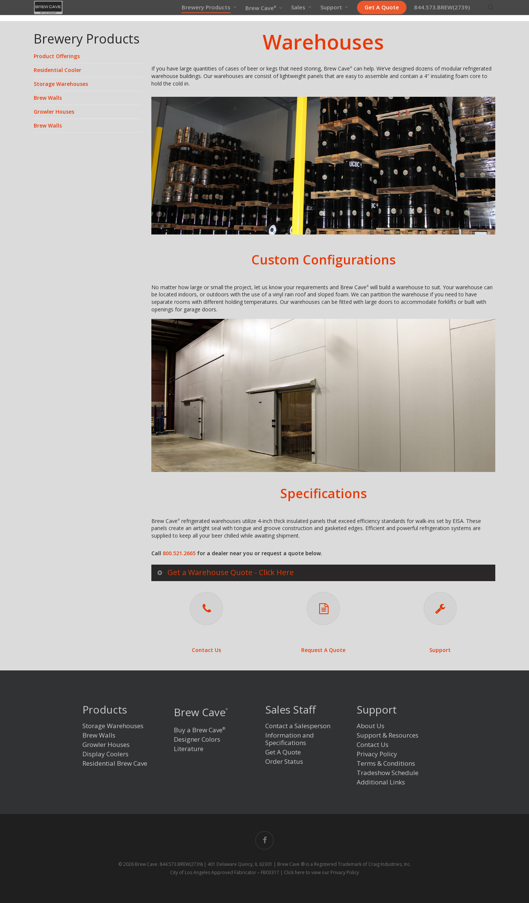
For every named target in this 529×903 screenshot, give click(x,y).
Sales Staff (290, 710)
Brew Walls (48, 97)
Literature (188, 749)
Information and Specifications (289, 739)
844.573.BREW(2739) (181, 864)
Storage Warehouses (61, 83)
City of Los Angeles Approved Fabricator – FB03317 (224, 872)
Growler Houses (54, 111)
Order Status (284, 762)
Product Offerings (57, 56)
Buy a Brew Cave (199, 730)
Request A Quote (323, 650)
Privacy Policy (377, 754)
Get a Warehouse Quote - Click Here (225, 572)
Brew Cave (201, 712)
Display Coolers (105, 754)
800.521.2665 (179, 553)
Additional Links (381, 782)
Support (440, 650)
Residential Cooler (57, 70)
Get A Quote (283, 752)
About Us (370, 726)
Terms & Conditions (386, 764)
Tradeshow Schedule (387, 773)
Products (104, 710)
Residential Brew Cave (114, 764)
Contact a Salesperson (297, 726)
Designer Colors (197, 740)
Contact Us (206, 650)
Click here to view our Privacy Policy (321, 872)
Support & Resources (387, 735)
